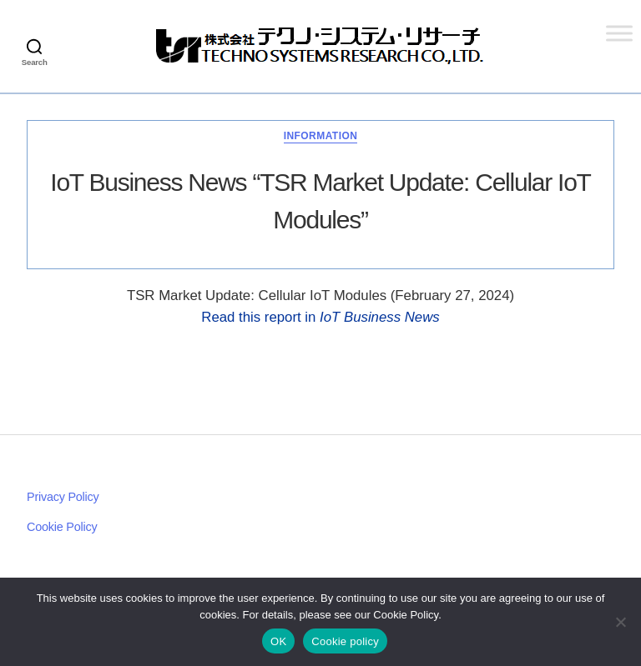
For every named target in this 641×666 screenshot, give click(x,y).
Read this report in (320, 317)
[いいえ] (620, 621)
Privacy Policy (63, 496)
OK (278, 641)
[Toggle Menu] (619, 33)
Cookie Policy (62, 526)
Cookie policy (345, 641)
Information (321, 136)
